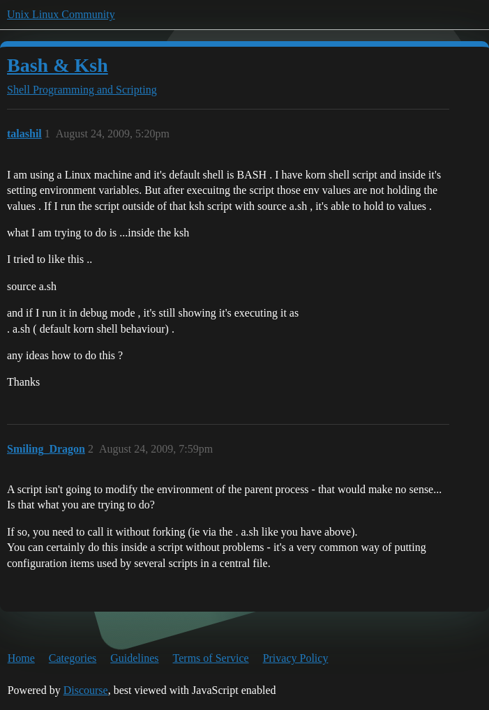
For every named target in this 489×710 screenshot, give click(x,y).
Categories (72, 658)
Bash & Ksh (57, 65)
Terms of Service (211, 658)
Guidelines (134, 658)
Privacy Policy (296, 658)
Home (21, 658)
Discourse (85, 690)
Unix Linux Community (61, 14)
